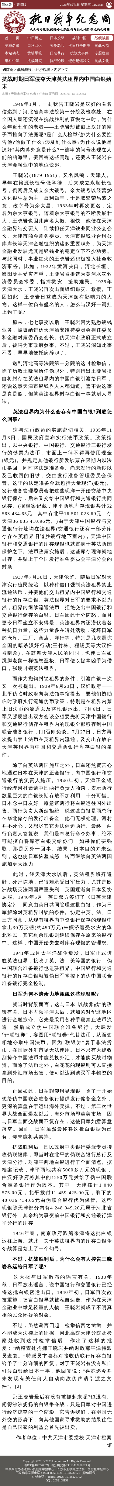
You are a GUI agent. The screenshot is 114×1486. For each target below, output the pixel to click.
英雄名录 (12, 45)
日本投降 (57, 38)
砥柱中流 (12, 61)
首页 (9, 69)
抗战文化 (102, 61)
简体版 (7, 4)
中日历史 (34, 38)
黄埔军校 (34, 53)
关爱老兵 (57, 45)
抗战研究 (34, 61)
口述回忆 (34, 45)
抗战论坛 (57, 61)
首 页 (12, 38)
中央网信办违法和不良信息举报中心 (29, 1469)
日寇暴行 (57, 53)
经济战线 (43, 69)
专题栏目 (102, 53)
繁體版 (21, 4)
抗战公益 (102, 45)
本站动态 (12, 53)
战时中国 (79, 38)
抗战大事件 (79, 53)
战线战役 (102, 38)
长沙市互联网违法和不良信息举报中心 (83, 1469)
